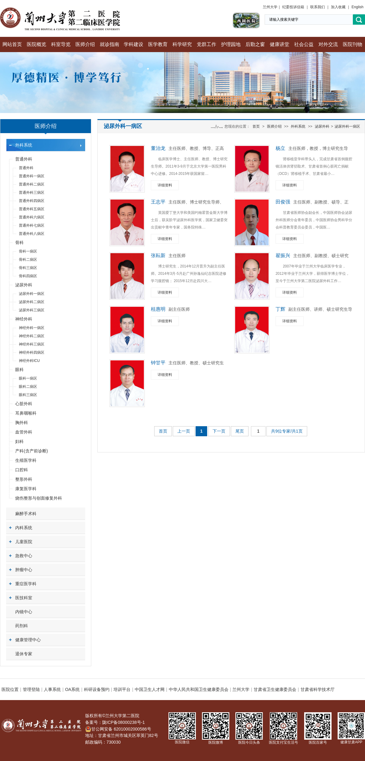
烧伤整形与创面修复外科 (38, 498)
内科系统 (23, 527)
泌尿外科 (23, 284)
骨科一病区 (28, 251)
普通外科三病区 (31, 192)
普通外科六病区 (31, 217)
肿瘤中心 (23, 569)
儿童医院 (23, 541)
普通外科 (23, 159)
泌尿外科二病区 (31, 302)
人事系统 (52, 689)
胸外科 (21, 422)
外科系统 (23, 145)
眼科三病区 (28, 395)
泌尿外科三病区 (31, 310)
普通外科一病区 (31, 176)
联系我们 (317, 7)
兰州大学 (270, 7)
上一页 (183, 431)
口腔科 (21, 469)
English (357, 7)
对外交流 (328, 44)
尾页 (239, 431)
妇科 (19, 441)
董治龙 (158, 148)
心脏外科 (23, 403)
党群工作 (206, 44)
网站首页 (12, 44)
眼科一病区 (28, 378)
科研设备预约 (96, 689)
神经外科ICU (29, 361)
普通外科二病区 (31, 184)
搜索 (359, 19)
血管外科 (23, 432)
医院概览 (36, 44)
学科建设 (133, 44)
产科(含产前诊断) (31, 450)
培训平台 (121, 689)
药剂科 (21, 625)
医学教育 (158, 44)
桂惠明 (158, 309)
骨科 (19, 242)
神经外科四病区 (31, 352)
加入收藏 (338, 7)
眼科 (19, 369)
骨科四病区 (28, 276)
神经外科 (23, 319)
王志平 (158, 201)
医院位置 (10, 689)
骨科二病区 (28, 259)
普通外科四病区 (31, 201)
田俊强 (283, 201)
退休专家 (23, 653)
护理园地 (231, 44)
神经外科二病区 (31, 336)
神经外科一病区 (31, 328)
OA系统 (72, 689)
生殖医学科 (25, 460)
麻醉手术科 (25, 513)
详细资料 (165, 185)
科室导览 (61, 44)
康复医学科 (25, 488)
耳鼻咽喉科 (25, 413)
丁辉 (280, 309)
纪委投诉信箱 (293, 7)
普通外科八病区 (31, 234)
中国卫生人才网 (150, 689)
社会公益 (304, 44)
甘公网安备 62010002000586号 (118, 729)
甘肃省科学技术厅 (318, 689)
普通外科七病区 (31, 225)
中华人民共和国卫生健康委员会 (198, 689)
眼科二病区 (28, 386)
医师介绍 (85, 44)
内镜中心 (23, 611)
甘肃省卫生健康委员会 (275, 689)
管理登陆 (31, 689)
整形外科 (23, 479)
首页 (256, 126)
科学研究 (182, 44)
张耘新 (158, 255)
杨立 (280, 148)
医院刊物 (352, 44)
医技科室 (23, 597)
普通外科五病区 (31, 209)
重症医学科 (25, 583)
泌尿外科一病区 (31, 294)
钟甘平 (158, 362)
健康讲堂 (279, 44)
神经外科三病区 (31, 344)
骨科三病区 (28, 268)
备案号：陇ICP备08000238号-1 (115, 722)
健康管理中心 (28, 639)
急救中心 (23, 555)
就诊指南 (109, 44)
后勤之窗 (255, 44)
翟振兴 (283, 255)
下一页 (219, 431)
